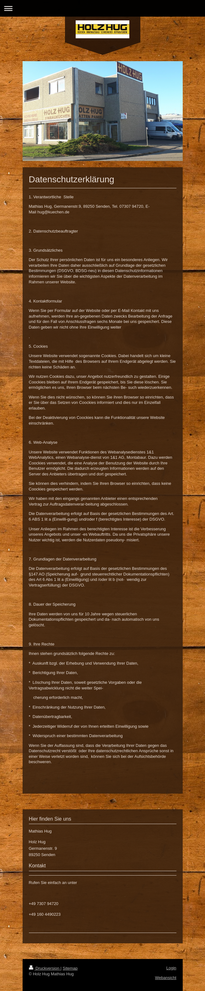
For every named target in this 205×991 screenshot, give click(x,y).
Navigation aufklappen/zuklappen (102, 8)
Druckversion (45, 968)
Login (171, 968)
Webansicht (165, 977)
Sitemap (70, 968)
